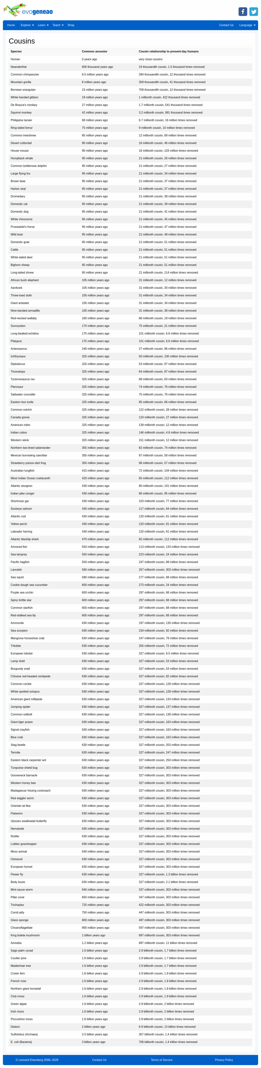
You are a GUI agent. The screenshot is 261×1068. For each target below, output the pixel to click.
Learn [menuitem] (41, 25)
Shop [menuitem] (71, 25)
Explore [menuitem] (26, 25)
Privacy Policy (224, 1059)
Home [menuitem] (11, 25)
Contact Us (99, 1059)
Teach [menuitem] (56, 25)
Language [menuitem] (245, 25)
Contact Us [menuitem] (226, 25)
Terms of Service (161, 1059)
